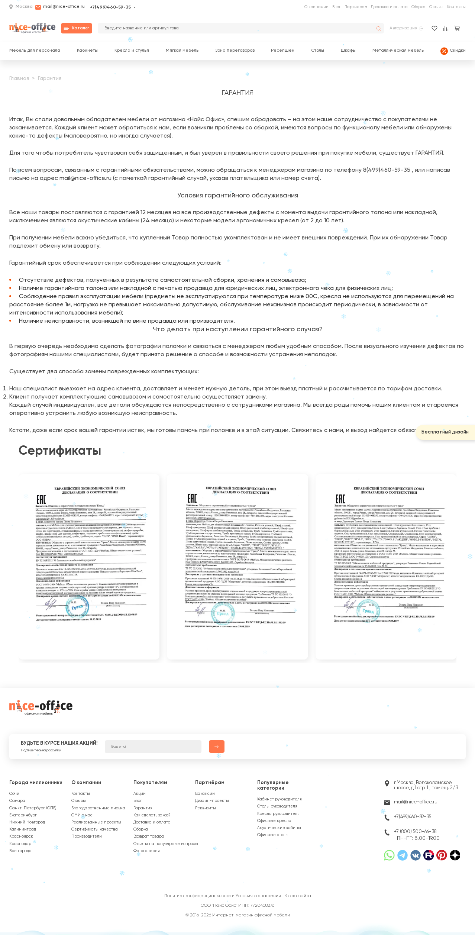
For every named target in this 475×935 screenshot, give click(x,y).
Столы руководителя (277, 806)
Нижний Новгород (27, 822)
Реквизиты (205, 808)
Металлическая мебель (398, 51)
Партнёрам (209, 782)
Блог (336, 7)
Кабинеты (87, 51)
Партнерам (356, 7)
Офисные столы (272, 835)
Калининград (22, 829)
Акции (139, 794)
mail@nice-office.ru (60, 7)
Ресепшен (282, 51)
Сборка (418, 7)
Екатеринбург (23, 815)
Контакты (456, 7)
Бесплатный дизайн (445, 432)
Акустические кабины (279, 828)
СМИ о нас (82, 815)
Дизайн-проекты (212, 801)
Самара (17, 801)
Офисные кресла (274, 821)
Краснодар (20, 844)
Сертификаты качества (94, 829)
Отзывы (436, 7)
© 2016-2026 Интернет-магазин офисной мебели (237, 915)
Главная (19, 78)
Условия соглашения (258, 896)
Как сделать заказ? (152, 815)
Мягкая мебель (182, 51)
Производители (86, 836)
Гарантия (142, 808)
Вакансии (205, 794)
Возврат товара (148, 836)
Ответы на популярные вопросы (165, 844)
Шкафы (348, 51)
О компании (316, 7)
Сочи (14, 794)
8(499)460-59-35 (386, 170)
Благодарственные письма (98, 808)
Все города (20, 851)
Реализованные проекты (96, 822)
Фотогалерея (146, 851)
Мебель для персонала (34, 51)
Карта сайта (297, 896)
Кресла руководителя (278, 814)
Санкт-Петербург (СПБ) (32, 808)
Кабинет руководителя (279, 799)
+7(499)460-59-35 (110, 7)
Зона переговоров (235, 51)
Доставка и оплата (389, 7)
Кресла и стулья (131, 51)
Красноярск (21, 836)
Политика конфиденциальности (197, 896)
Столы (317, 51)
